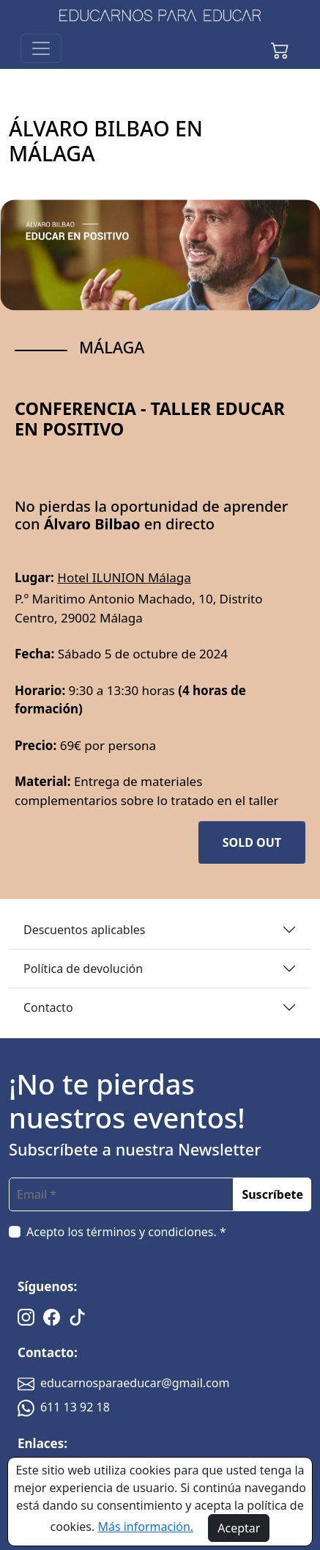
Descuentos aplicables (84, 930)
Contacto (48, 1007)
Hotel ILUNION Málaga (124, 577)
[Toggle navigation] (41, 48)
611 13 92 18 (64, 1407)
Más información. (145, 1526)
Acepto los (126, 1232)
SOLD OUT (252, 842)
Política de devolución (83, 969)
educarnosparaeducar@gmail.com (123, 1383)
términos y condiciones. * (156, 1232)
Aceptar (238, 1528)
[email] (121, 1194)
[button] (279, 48)
